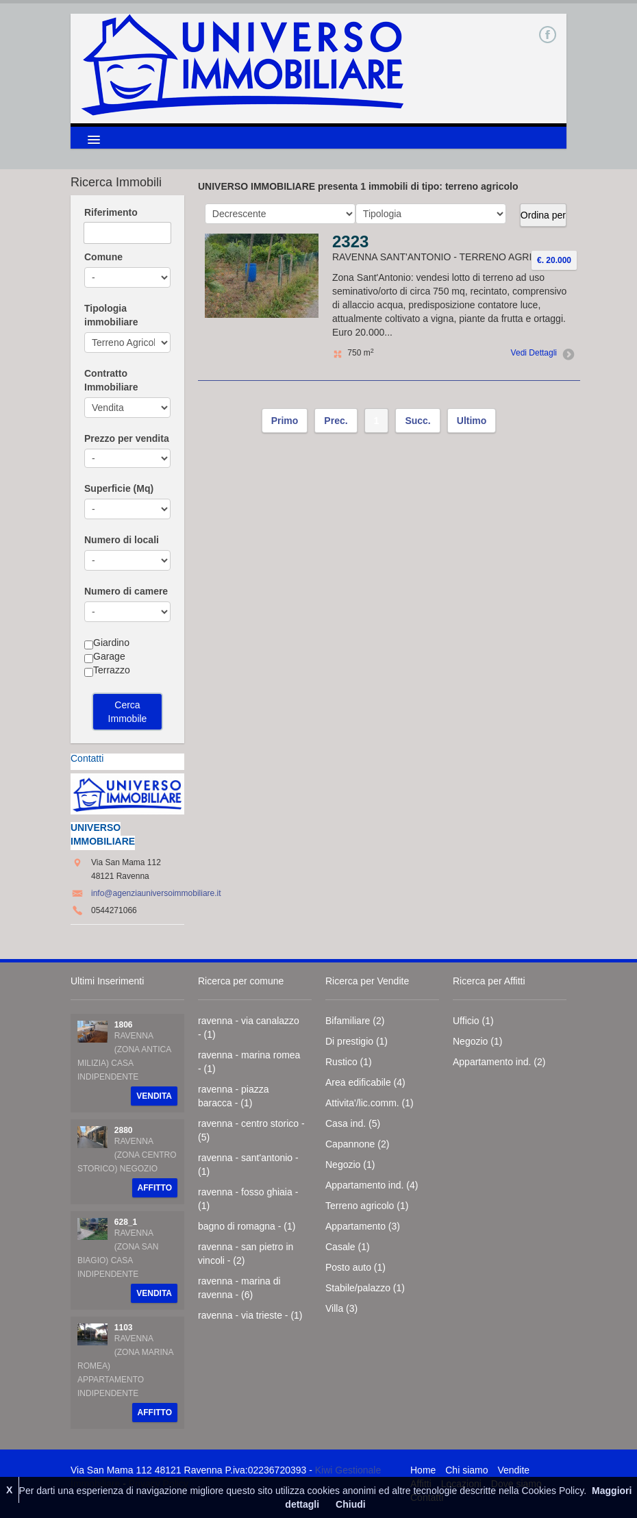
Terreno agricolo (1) (366, 1205)
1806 (123, 1025)
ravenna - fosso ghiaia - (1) (248, 1198)
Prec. (335, 420)
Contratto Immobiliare (111, 380)
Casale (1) (347, 1246)
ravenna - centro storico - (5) (251, 1130)
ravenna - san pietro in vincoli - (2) (245, 1253)
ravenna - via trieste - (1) (250, 1315)
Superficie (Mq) (118, 488)
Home (423, 1470)
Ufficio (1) (473, 1020)
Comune (103, 256)
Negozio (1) (350, 1164)
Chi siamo (466, 1470)
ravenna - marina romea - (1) (249, 1061)
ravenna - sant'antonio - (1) (248, 1164)
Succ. (417, 420)
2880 (123, 1130)
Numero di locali (121, 539)
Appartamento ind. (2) (499, 1061)
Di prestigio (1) (356, 1041)
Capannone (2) (357, 1143)
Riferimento (111, 212)
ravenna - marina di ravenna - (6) (239, 1288)
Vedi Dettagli (540, 353)
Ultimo (472, 420)
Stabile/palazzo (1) (365, 1287)
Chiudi (351, 1504)
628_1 (125, 1222)
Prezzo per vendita (126, 438)
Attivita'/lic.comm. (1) (369, 1102)
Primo (285, 420)
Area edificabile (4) (365, 1082)
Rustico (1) (348, 1061)
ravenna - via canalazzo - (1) (248, 1027)
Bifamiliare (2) (354, 1020)
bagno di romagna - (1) (246, 1226)
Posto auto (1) (355, 1267)
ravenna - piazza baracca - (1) (233, 1096)
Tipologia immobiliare (111, 315)
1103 (123, 1327)
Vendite (513, 1470)
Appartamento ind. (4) (371, 1185)
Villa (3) (341, 1308)
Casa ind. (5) (352, 1123)
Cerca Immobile (127, 711)
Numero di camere (126, 591)
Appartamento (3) (362, 1226)
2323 (350, 241)
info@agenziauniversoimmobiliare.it (156, 893)
